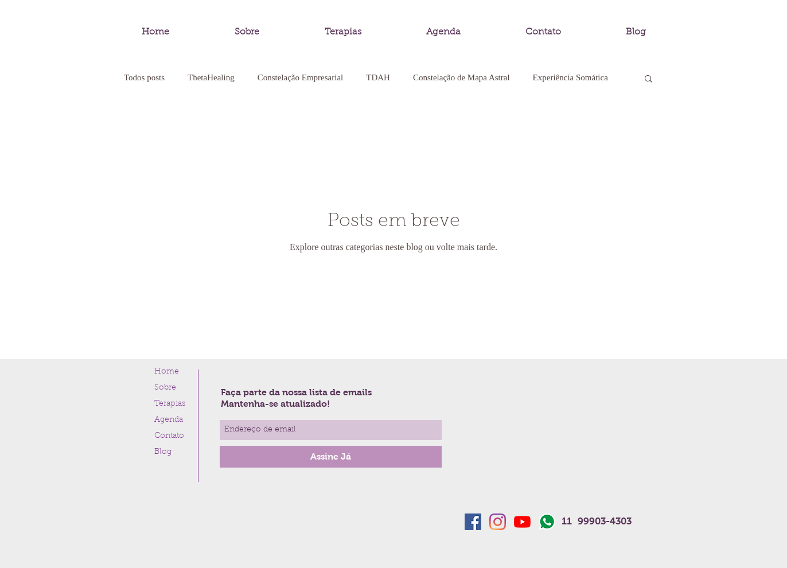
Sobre (165, 388)
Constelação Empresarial (301, 77)
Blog (163, 452)
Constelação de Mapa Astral (461, 77)
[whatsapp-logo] (547, 521)
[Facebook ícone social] (473, 521)
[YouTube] (522, 521)
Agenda (168, 420)
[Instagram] (497, 521)
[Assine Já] (331, 457)
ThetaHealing (211, 77)
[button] (648, 79)
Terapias (169, 404)
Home (166, 372)
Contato (169, 436)
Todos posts (144, 77)
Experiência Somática (570, 77)
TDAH (378, 77)
